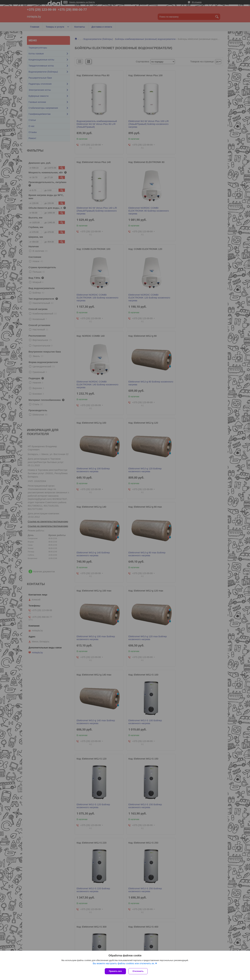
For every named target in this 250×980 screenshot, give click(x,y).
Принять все (115, 971)
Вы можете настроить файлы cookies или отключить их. (124, 964)
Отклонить (138, 971)
